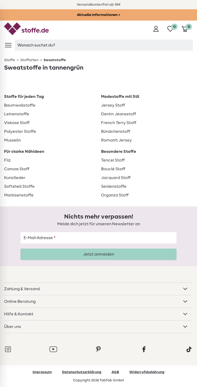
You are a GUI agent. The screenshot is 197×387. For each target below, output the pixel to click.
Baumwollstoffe (19, 105)
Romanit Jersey (116, 140)
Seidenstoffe (113, 186)
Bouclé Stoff (113, 169)
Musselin (12, 140)
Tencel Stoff (113, 160)
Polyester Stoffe (20, 131)
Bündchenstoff (115, 131)
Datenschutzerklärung (81, 372)
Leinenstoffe (16, 114)
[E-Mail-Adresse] (98, 237)
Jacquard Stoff (116, 178)
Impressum (42, 372)
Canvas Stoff (16, 169)
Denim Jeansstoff (118, 114)
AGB (115, 372)
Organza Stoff (115, 195)
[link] (10, 60)
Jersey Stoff (113, 105)
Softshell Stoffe (19, 186)
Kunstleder (14, 178)
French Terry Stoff (118, 123)
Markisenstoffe (19, 195)
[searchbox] (104, 45)
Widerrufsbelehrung (146, 372)
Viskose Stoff (16, 123)
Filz (7, 160)
